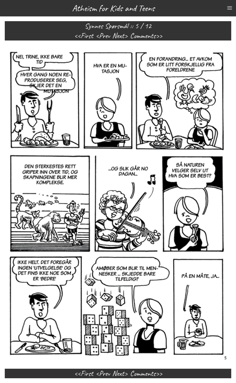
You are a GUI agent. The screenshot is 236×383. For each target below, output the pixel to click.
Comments (143, 35)
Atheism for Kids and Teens (113, 8)
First (87, 35)
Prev (104, 35)
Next (118, 35)
